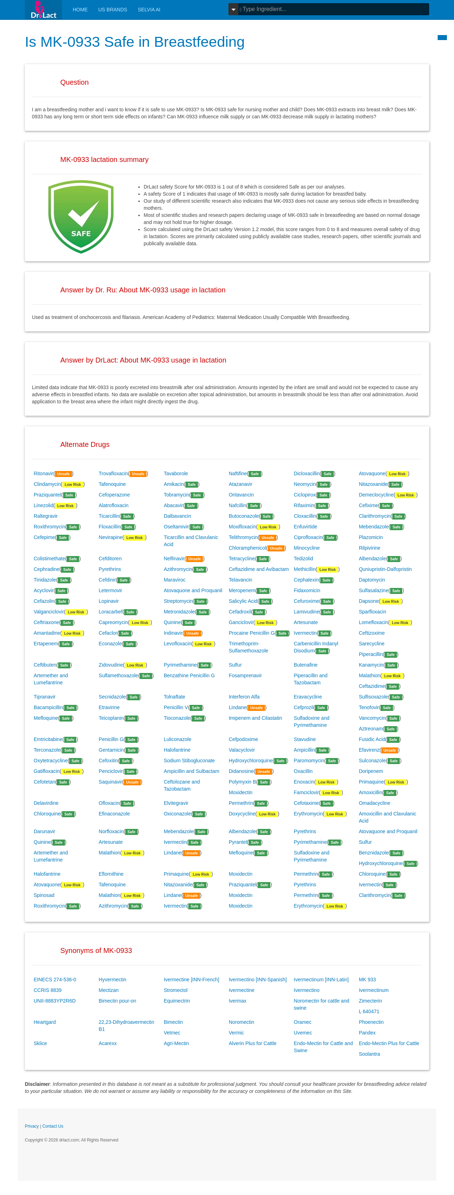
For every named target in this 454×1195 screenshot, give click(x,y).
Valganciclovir (49, 612)
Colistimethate (49, 558)
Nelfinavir (174, 558)
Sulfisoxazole (373, 697)
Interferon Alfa (244, 697)
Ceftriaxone (46, 622)
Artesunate (306, 622)
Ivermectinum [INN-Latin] (321, 979)
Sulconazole (372, 760)
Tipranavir (45, 697)
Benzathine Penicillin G (189, 675)
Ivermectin (305, 633)
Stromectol (176, 990)
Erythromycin (308, 814)
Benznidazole (374, 852)
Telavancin (240, 580)
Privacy (32, 1126)
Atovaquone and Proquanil (193, 590)
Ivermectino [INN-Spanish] (258, 979)
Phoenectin (371, 1022)
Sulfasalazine (373, 590)
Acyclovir (44, 590)
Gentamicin (111, 750)
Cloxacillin (305, 516)
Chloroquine (47, 814)
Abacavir (173, 505)
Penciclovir (111, 771)
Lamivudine (306, 612)
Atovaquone (372, 473)
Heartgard (45, 1022)
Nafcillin (237, 505)
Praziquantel (47, 495)
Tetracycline (242, 558)
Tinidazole (45, 580)
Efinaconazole (114, 814)
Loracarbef (110, 612)
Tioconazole (177, 718)
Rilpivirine (370, 548)
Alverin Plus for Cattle (253, 1043)
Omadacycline (375, 803)
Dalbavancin (177, 516)
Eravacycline (308, 697)
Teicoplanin (111, 718)
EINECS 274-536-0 (55, 979)
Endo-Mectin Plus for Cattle (389, 1043)
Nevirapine (110, 537)
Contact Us (52, 1126)
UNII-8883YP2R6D (55, 1001)
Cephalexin (306, 580)
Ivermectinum (374, 990)
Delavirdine (46, 803)
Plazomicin (371, 537)
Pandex (367, 1033)
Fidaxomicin (307, 590)
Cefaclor (108, 633)
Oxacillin (303, 771)
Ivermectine (241, 990)
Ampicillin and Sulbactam (191, 771)
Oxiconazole (177, 814)
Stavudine (305, 739)
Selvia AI (149, 9)
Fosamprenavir (245, 675)
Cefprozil (303, 707)
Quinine (172, 622)
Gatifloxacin (47, 771)
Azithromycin (178, 569)
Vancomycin (372, 718)
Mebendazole (374, 526)
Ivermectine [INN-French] (191, 979)
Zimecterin (370, 1001)
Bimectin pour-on (117, 1001)
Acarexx (108, 1043)
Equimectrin (177, 1001)
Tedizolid (303, 558)
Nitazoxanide (373, 484)
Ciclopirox (304, 495)
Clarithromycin (375, 516)
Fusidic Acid (372, 739)
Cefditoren (110, 558)
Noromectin (241, 1022)
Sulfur (235, 665)
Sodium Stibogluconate (189, 760)
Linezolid (43, 505)
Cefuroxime (306, 601)
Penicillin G (111, 739)
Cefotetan (44, 782)
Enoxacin (304, 782)
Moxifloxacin (242, 526)
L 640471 (369, 1011)
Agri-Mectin (176, 1043)
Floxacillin (109, 526)
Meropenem (242, 590)
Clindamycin (47, 484)
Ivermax (238, 1001)
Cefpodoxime (243, 739)
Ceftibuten (45, 665)
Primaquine (371, 782)
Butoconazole (244, 516)
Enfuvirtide (305, 526)
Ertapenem (46, 643)
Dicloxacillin (307, 473)
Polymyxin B (242, 782)
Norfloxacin (111, 831)
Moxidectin (241, 792)
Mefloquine (46, 718)
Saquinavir (110, 782)
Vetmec (172, 1033)
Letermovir (110, 590)
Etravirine (109, 707)
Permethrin (241, 803)
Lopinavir (109, 601)
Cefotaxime (306, 803)
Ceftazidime (372, 686)
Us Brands (112, 9)
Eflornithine (111, 874)
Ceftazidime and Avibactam (259, 569)
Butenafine (305, 665)
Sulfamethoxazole (118, 675)
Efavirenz (369, 750)
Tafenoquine (112, 484)
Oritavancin (241, 495)
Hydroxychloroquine (251, 760)
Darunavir (44, 831)
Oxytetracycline (51, 760)
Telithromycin (243, 537)
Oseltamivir (176, 526)
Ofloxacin (109, 803)
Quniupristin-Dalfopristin (385, 569)
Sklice (40, 1043)
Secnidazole (112, 697)
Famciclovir (306, 792)
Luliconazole (178, 739)
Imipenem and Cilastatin (255, 718)
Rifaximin (304, 505)
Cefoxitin (108, 760)
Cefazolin (44, 601)
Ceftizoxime (372, 633)
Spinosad (44, 895)
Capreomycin (113, 622)
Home (80, 9)
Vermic (236, 1033)
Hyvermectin (112, 979)
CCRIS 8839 (48, 990)
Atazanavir (240, 484)
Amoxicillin (370, 792)
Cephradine (46, 569)
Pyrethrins (110, 569)
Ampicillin (304, 750)
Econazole (110, 643)
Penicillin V (176, 707)
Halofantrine (177, 750)
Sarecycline (371, 643)
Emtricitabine (48, 739)
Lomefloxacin (373, 622)
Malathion (370, 675)
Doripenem (371, 771)
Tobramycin (176, 495)
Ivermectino (306, 990)
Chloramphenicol (247, 548)
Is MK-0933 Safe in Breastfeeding (136, 41)
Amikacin (174, 484)
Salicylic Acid (243, 601)
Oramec (302, 1022)
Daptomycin (372, 580)
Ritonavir (43, 473)
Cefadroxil (240, 612)
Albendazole (372, 558)
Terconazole (47, 750)
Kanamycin (371, 665)
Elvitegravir (176, 803)
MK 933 (367, 979)
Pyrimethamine (180, 665)
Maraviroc (175, 580)
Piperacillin (371, 654)
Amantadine (47, 633)
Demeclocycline (376, 495)
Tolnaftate (175, 697)
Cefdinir (107, 580)
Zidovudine (111, 665)
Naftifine (238, 473)
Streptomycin (178, 601)
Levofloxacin (178, 643)
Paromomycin (309, 760)
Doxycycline (242, 814)
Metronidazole (179, 612)
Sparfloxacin (372, 612)
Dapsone (369, 601)
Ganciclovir (241, 622)
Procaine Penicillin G (252, 633)
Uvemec (303, 1033)
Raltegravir (46, 516)
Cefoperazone (114, 495)
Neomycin (305, 484)
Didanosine (241, 771)
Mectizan (108, 990)
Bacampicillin (48, 707)
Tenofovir (369, 707)
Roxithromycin (49, 526)
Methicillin (304, 569)
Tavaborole (176, 473)
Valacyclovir (242, 750)
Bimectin (173, 1022)
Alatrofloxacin (113, 505)
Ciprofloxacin (308, 537)
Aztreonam (371, 728)
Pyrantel (238, 842)
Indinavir (173, 633)
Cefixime (368, 505)
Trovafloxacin (113, 473)
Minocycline (307, 548)
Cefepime (44, 537)
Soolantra (369, 1054)
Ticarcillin (109, 516)
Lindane (238, 707)
